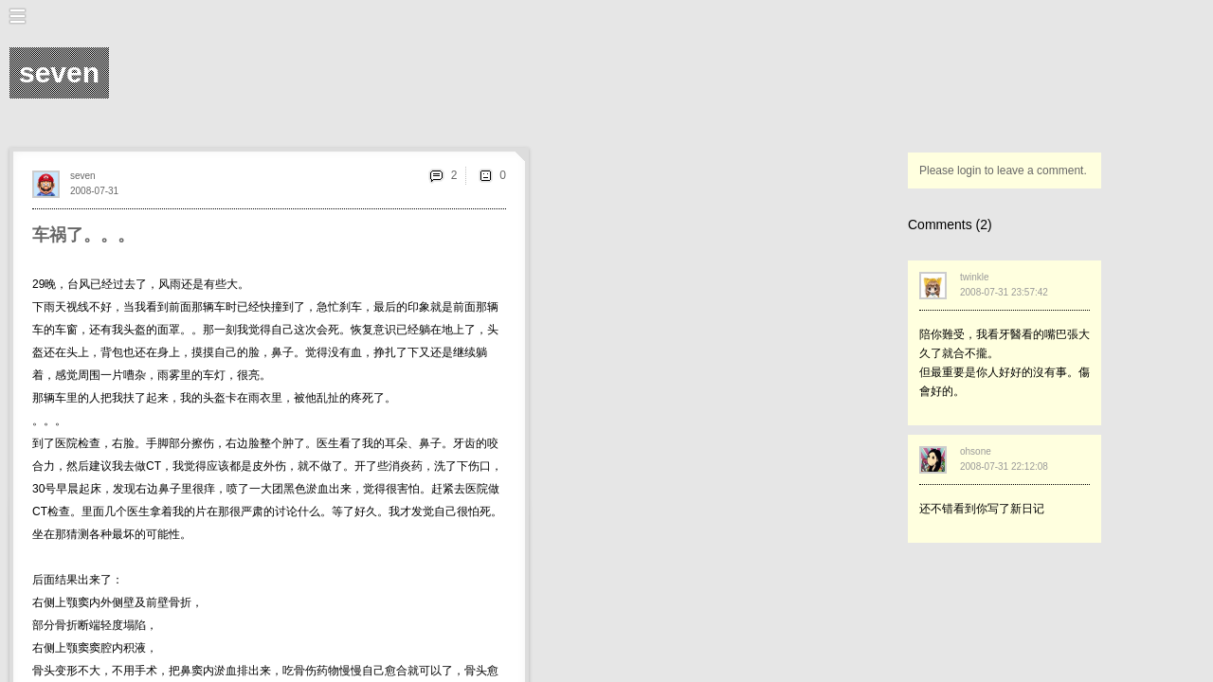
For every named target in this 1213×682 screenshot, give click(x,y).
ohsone (975, 451)
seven (83, 175)
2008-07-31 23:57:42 (1004, 292)
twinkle (974, 277)
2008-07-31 (94, 191)
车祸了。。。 (83, 234)
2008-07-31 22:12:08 (1004, 466)
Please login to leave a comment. (1003, 170)
